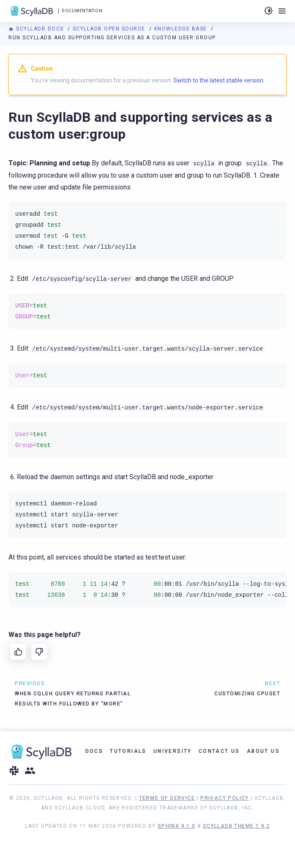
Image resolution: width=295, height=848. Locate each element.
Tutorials (128, 751)
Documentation (82, 10)
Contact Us (219, 751)
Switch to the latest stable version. (219, 80)
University (172, 751)
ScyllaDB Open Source (110, 29)
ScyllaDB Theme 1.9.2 (236, 826)
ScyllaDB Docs (37, 29)
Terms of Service (167, 798)
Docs (94, 751)
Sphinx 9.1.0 (177, 826)
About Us (263, 751)
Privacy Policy (224, 798)
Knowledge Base (181, 29)
